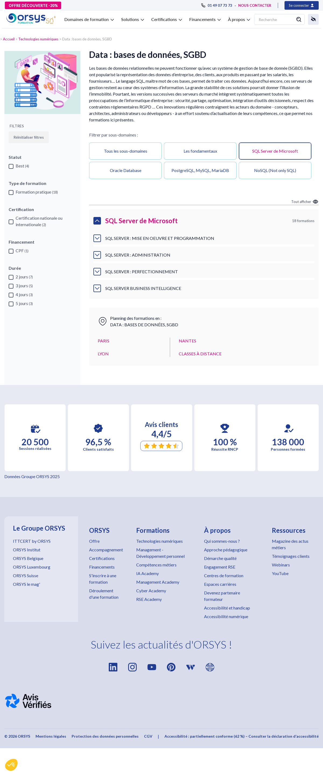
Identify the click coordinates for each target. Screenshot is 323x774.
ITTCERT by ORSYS (32, 541)
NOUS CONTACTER (254, 5)
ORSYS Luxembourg (31, 566)
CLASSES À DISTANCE (200, 353)
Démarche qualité (220, 558)
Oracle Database (125, 170)
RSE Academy (149, 599)
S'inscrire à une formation (102, 578)
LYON (103, 353)
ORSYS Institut (26, 549)
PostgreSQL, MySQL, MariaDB (200, 170)
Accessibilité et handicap (227, 607)
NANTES (187, 340)
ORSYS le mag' (26, 584)
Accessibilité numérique (226, 616)
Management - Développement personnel (160, 553)
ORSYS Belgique (28, 558)
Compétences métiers (156, 564)
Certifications (102, 558)
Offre (94, 541)
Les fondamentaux (200, 150)
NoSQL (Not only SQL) (275, 170)
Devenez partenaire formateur (222, 596)
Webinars (281, 564)
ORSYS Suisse (25, 575)
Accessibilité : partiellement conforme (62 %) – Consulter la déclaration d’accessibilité (241, 736)
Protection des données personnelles (105, 736)
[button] (11, 764)
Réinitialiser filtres (28, 137)
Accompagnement (106, 549)
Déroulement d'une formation (103, 594)
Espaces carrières (220, 584)
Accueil (9, 39)
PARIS (103, 340)
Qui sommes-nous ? (222, 541)
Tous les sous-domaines (125, 150)
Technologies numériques (38, 39)
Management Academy (157, 581)
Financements (102, 566)
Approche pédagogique (225, 549)
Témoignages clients (291, 556)
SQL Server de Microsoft (275, 150)
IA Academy (147, 573)
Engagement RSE (219, 566)
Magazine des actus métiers (290, 544)
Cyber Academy (151, 590)
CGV (148, 736)
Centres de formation (223, 575)
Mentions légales (51, 736)
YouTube (280, 573)
